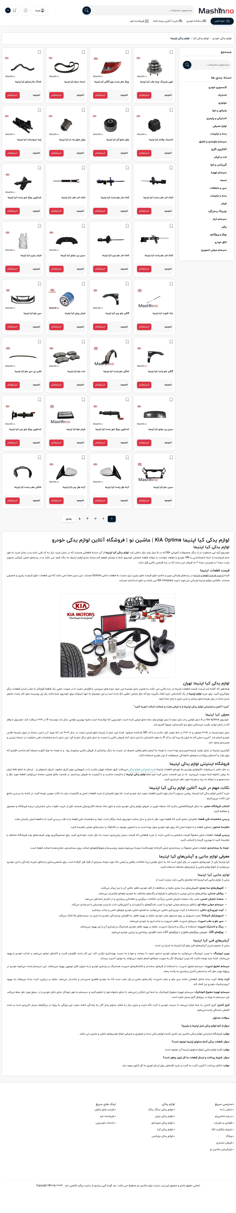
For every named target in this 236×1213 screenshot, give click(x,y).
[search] (86, 10)
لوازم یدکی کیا (201, 38)
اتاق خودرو (221, 242)
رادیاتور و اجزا (219, 110)
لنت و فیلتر (220, 157)
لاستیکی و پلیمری (216, 118)
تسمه (223, 180)
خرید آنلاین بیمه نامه (167, 21)
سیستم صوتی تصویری (214, 250)
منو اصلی (222, 21)
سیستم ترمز (220, 219)
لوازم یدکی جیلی (164, 1116)
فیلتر (224, 203)
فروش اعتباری (224, 1143)
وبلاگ (229, 1136)
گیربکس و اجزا (219, 165)
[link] (154, 75)
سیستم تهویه (219, 172)
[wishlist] (25, 10)
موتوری (222, 103)
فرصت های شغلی (104, 1109)
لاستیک (222, 95)
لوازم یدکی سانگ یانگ (160, 1109)
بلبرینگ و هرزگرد (217, 211)
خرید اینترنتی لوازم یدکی (142, 769)
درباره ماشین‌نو (223, 1116)
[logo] (216, 10)
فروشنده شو (139, 21)
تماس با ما (226, 1109)
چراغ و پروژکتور (218, 234)
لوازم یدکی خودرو (222, 38)
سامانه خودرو (196, 21)
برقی (224, 227)
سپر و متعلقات (218, 188)
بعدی (69, 519)
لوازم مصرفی (220, 126)
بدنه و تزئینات (218, 134)
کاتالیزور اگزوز (219, 149)
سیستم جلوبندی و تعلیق (213, 141)
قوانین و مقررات (223, 1123)
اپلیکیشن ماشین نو (221, 1149)
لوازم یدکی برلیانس (162, 1136)
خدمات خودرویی (105, 1123)
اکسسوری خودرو (218, 87)
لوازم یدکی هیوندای (162, 1123)
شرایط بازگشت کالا (222, 1129)
